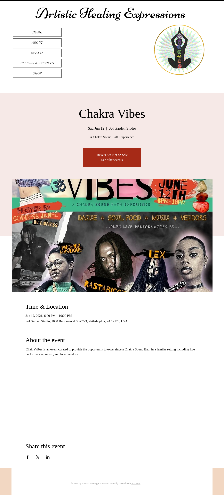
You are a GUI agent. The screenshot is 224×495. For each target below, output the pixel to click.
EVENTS (37, 53)
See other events (112, 160)
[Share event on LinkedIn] (48, 457)
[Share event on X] (38, 457)
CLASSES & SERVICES (37, 63)
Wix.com (136, 483)
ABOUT (37, 42)
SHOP (37, 73)
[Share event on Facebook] (28, 457)
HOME (37, 32)
